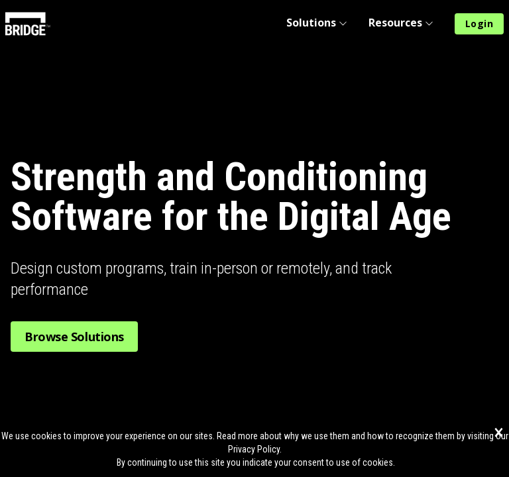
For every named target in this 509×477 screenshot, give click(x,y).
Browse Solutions (74, 336)
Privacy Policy (254, 449)
